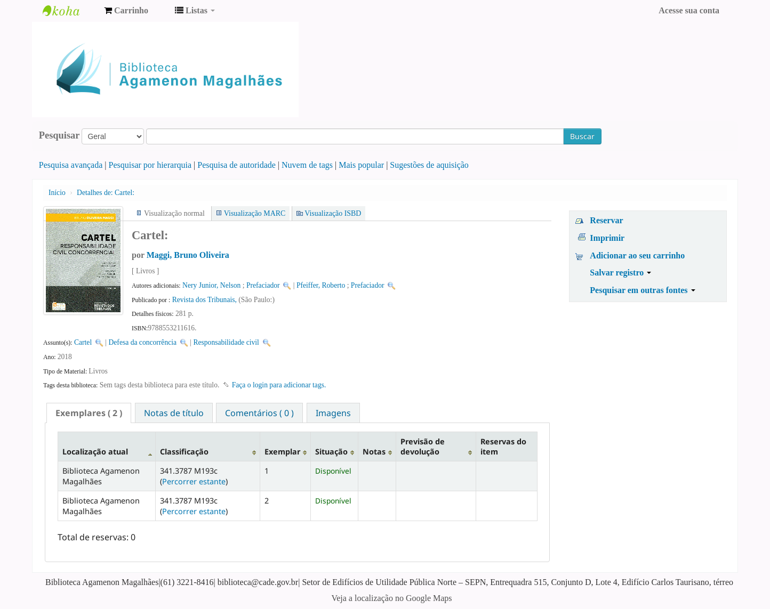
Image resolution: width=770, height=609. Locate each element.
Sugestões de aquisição (429, 164)
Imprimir (607, 237)
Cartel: (105, 193)
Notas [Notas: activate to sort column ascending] (374, 451)
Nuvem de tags (307, 164)
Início (57, 193)
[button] (126, 10)
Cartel (83, 342)
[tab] (88, 413)
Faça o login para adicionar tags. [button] (279, 385)
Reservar (606, 220)
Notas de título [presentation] (174, 413)
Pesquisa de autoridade (236, 164)
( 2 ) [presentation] (88, 413)
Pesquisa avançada (71, 164)
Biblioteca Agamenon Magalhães (69, 10)
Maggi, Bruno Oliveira (188, 254)
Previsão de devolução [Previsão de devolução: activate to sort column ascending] (422, 446)
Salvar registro (620, 272)
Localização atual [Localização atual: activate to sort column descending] (95, 451)
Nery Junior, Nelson (211, 285)
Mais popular (361, 164)
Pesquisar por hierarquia (150, 164)
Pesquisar (59, 135)
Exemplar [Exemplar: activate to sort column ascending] (282, 451)
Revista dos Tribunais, (205, 300)
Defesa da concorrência (143, 342)
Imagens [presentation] (333, 413)
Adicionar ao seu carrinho (637, 255)
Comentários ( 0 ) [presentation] (259, 413)
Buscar (582, 136)
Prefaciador (263, 285)
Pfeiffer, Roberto (320, 285)
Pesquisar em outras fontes (642, 290)
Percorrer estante (194, 481)
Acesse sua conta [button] (689, 10)
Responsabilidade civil (226, 342)
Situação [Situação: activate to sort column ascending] (331, 451)
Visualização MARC (254, 213)
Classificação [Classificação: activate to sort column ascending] (184, 451)
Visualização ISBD (332, 213)
